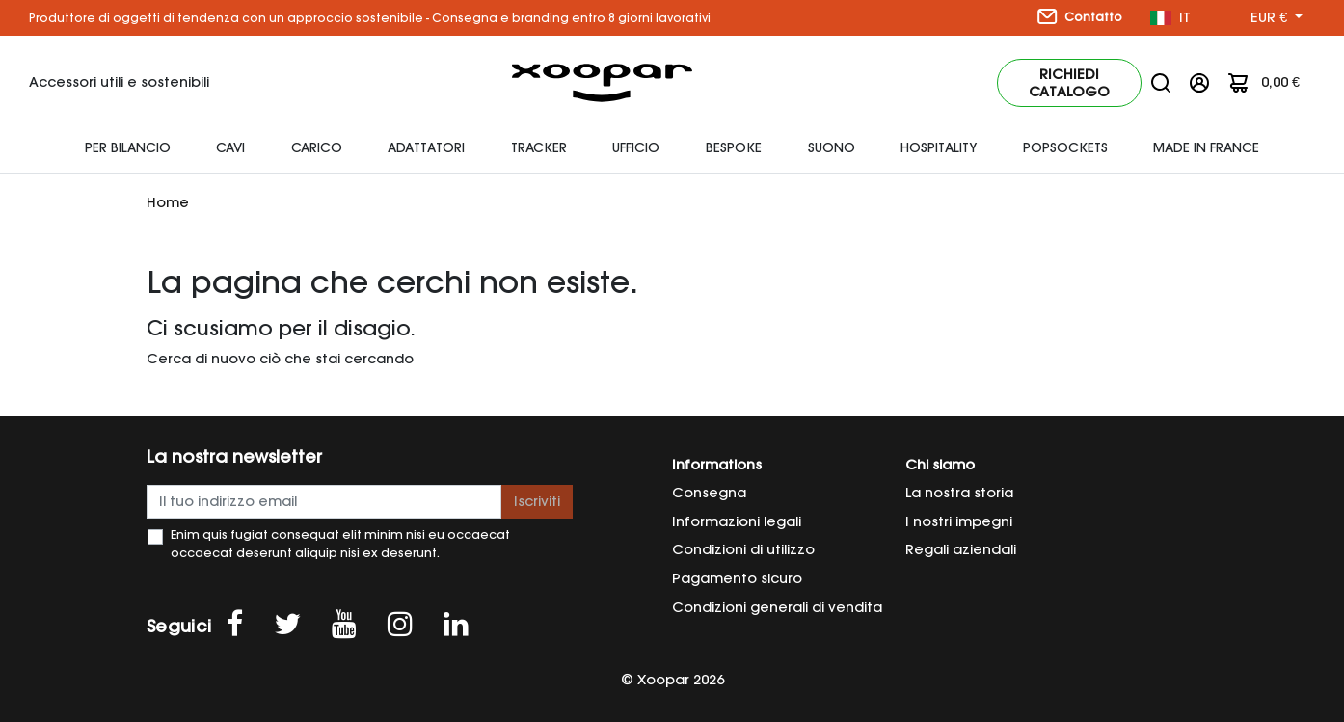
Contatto (1079, 16)
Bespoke (734, 147)
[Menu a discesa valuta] (1276, 18)
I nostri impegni (958, 521)
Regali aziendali (960, 549)
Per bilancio (128, 147)
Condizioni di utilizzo (743, 549)
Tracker (539, 147)
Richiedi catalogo (1069, 83)
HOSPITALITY (938, 147)
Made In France (1206, 147)
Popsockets (1065, 147)
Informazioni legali (736, 521)
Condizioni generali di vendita (777, 607)
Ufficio (635, 147)
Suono (831, 147)
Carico (316, 147)
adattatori (426, 147)
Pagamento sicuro (737, 578)
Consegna (709, 492)
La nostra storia (959, 492)
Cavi (230, 147)
